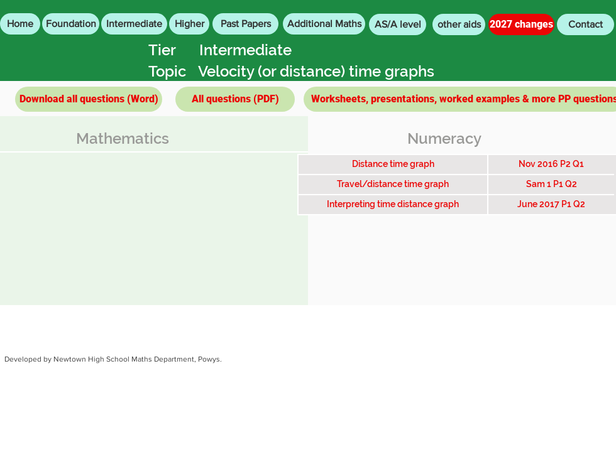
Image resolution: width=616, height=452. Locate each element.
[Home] (20, 24)
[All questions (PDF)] (235, 99)
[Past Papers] (245, 24)
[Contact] (585, 24)
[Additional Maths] (324, 24)
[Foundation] (70, 24)
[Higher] (189, 24)
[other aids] (458, 24)
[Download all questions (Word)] (88, 99)
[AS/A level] (397, 24)
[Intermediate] (134, 24)
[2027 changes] (521, 24)
